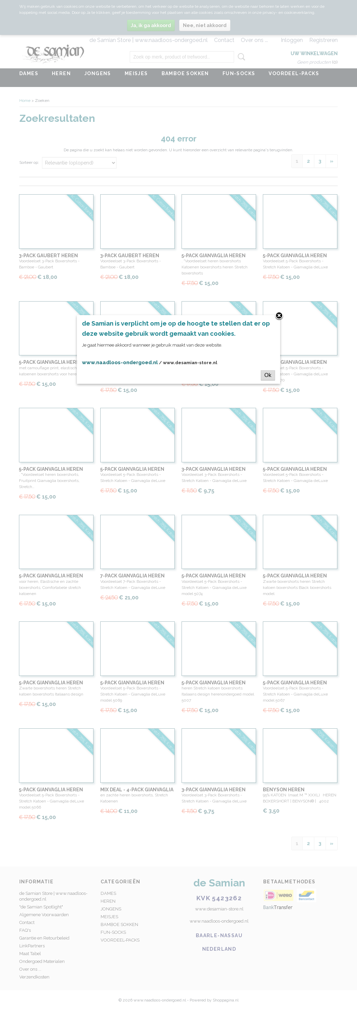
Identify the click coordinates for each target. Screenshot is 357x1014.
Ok (268, 375)
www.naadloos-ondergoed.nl (120, 362)
